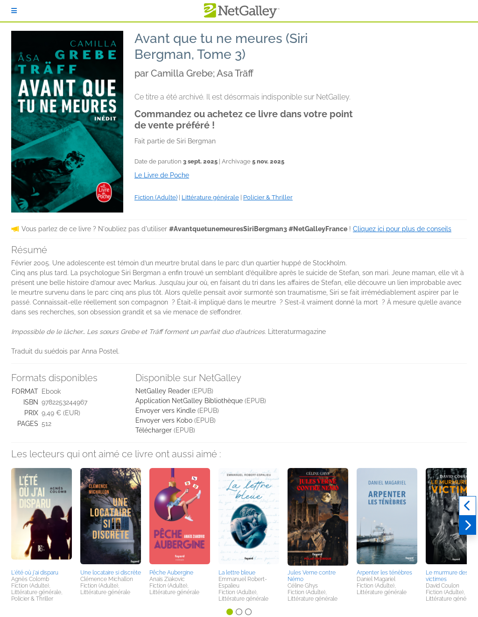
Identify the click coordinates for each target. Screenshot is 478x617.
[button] (41, 517)
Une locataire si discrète (110, 572)
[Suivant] (467, 525)
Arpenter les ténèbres (384, 572)
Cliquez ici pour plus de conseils (402, 229)
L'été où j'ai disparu (34, 572)
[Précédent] (467, 506)
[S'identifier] (14, 11)
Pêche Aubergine (171, 572)
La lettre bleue (236, 572)
